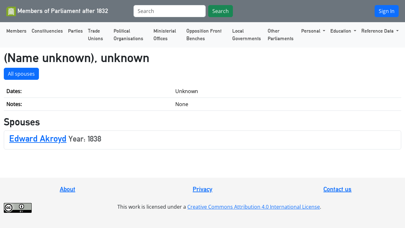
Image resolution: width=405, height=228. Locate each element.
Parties (75, 31)
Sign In (387, 11)
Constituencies (47, 31)
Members (16, 31)
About (67, 189)
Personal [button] (311, 31)
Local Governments (246, 34)
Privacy (202, 189)
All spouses (21, 73)
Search (220, 11)
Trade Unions (95, 34)
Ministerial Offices (164, 34)
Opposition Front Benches (203, 34)
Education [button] (341, 31)
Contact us (337, 189)
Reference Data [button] (378, 31)
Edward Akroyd (37, 138)
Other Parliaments (281, 34)
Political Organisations (128, 34)
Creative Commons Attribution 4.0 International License (253, 206)
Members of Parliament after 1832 (57, 11)
